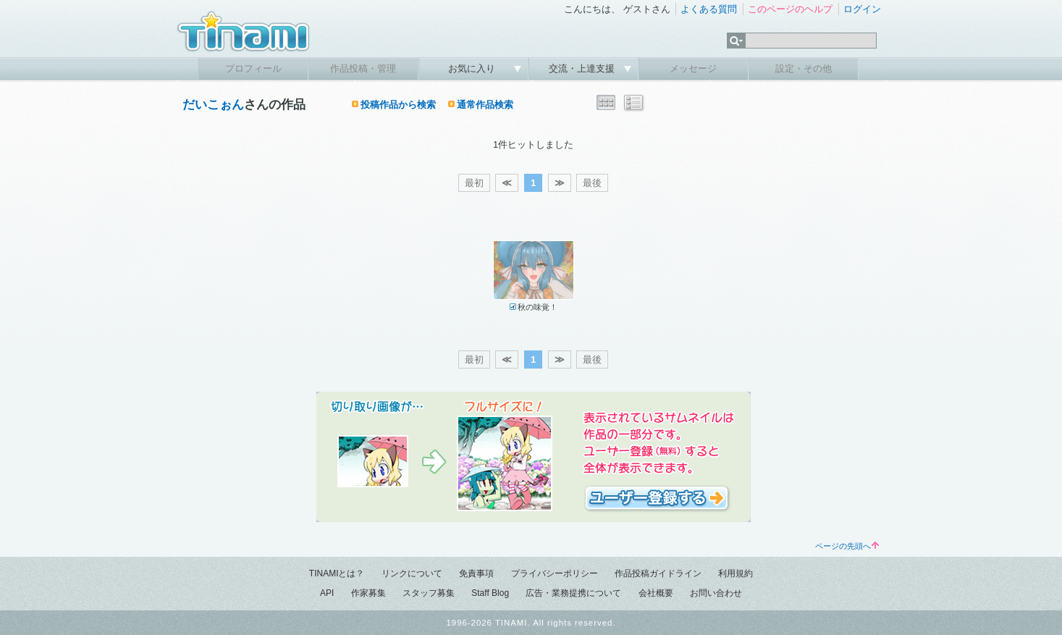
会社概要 (656, 593)
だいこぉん (213, 105)
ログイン (862, 9)
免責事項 (476, 573)
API (327, 593)
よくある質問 (708, 9)
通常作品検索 (485, 104)
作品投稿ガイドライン (658, 573)
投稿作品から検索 (398, 104)
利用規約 (735, 573)
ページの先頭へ (847, 546)
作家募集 (368, 593)
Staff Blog (490, 593)
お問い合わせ (716, 593)
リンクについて (412, 573)
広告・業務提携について (573, 593)
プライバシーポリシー (554, 573)
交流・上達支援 (583, 68)
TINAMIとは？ (337, 573)
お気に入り (473, 68)
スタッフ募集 (429, 593)
